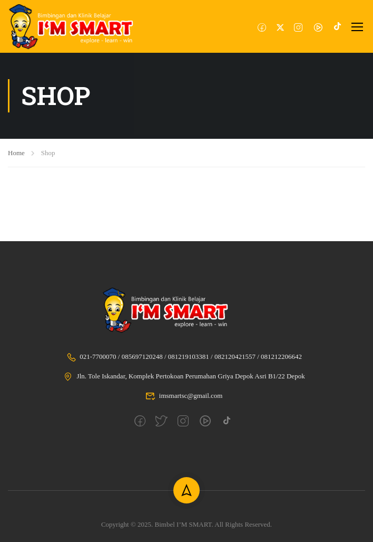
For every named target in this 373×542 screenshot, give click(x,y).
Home (16, 153)
